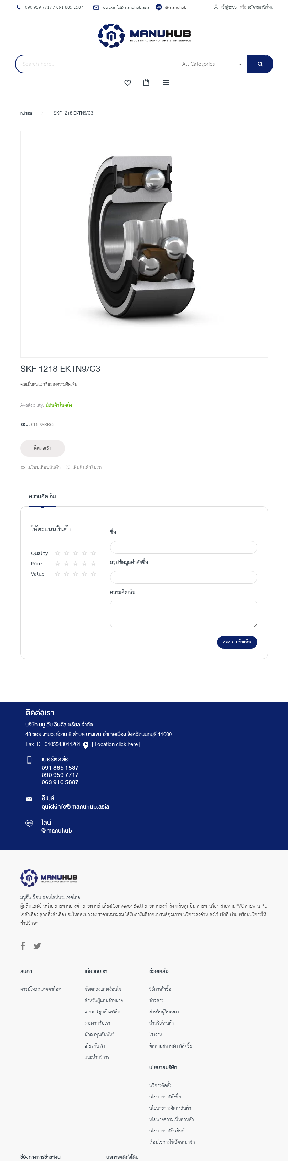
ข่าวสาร (156, 1001)
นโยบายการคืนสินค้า (167, 1132)
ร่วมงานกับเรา (97, 1024)
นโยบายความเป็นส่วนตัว (171, 1120)
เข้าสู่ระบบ (229, 7)
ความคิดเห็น (42, 497)
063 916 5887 (60, 782)
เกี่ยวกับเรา (95, 1047)
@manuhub (175, 7)
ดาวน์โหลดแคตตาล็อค (40, 990)
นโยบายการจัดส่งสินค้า (170, 1109)
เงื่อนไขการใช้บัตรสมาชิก (172, 1143)
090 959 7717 (60, 775)
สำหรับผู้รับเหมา (164, 1013)
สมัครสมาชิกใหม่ (260, 7)
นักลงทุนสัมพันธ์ (100, 1035)
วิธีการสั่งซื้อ (160, 990)
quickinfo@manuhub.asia (75, 807)
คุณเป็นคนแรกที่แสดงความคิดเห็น (48, 385)
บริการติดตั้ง (160, 1086)
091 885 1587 (60, 768)
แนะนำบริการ (97, 1058)
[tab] (42, 499)
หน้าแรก (26, 113)
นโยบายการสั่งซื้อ (165, 1098)
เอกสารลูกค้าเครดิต (102, 1013)
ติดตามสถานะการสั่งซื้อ (170, 1047)
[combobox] (97, 64)
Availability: (32, 405)
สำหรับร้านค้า (161, 1024)
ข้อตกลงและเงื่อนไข (103, 990)
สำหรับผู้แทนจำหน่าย (104, 1001)
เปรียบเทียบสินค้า (40, 467)
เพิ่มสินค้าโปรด (83, 467)
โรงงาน (155, 1035)
